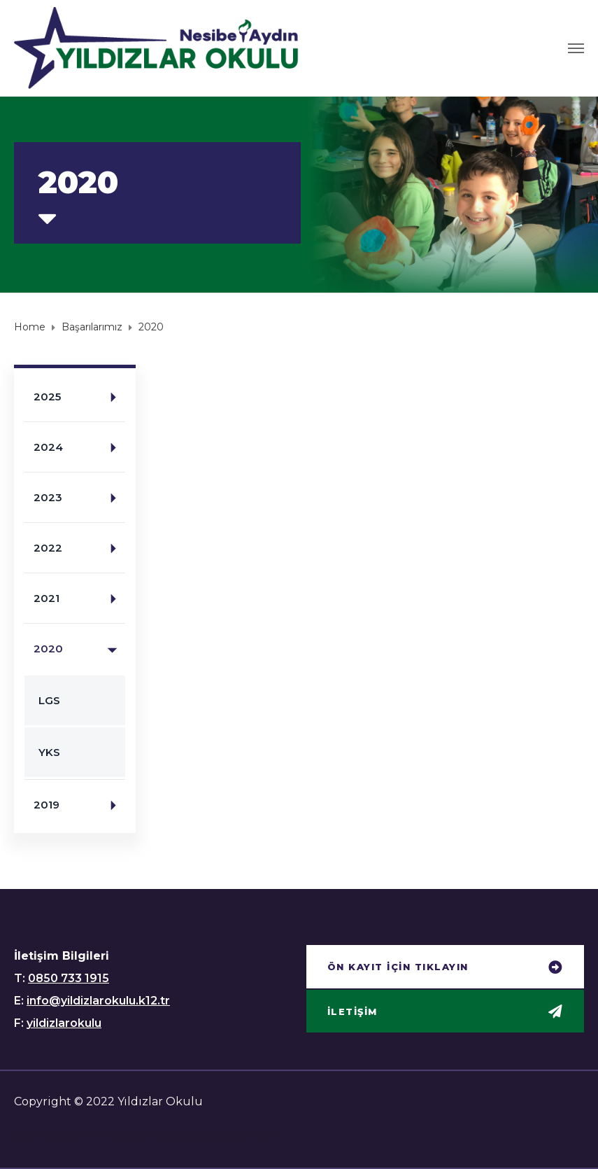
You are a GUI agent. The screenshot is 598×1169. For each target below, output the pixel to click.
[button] (445, 968)
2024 (79, 447)
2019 (79, 805)
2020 (79, 649)
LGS (49, 700)
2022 (79, 548)
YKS (49, 752)
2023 (79, 498)
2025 (79, 397)
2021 (79, 599)
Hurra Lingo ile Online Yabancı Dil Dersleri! (147, 1135)
